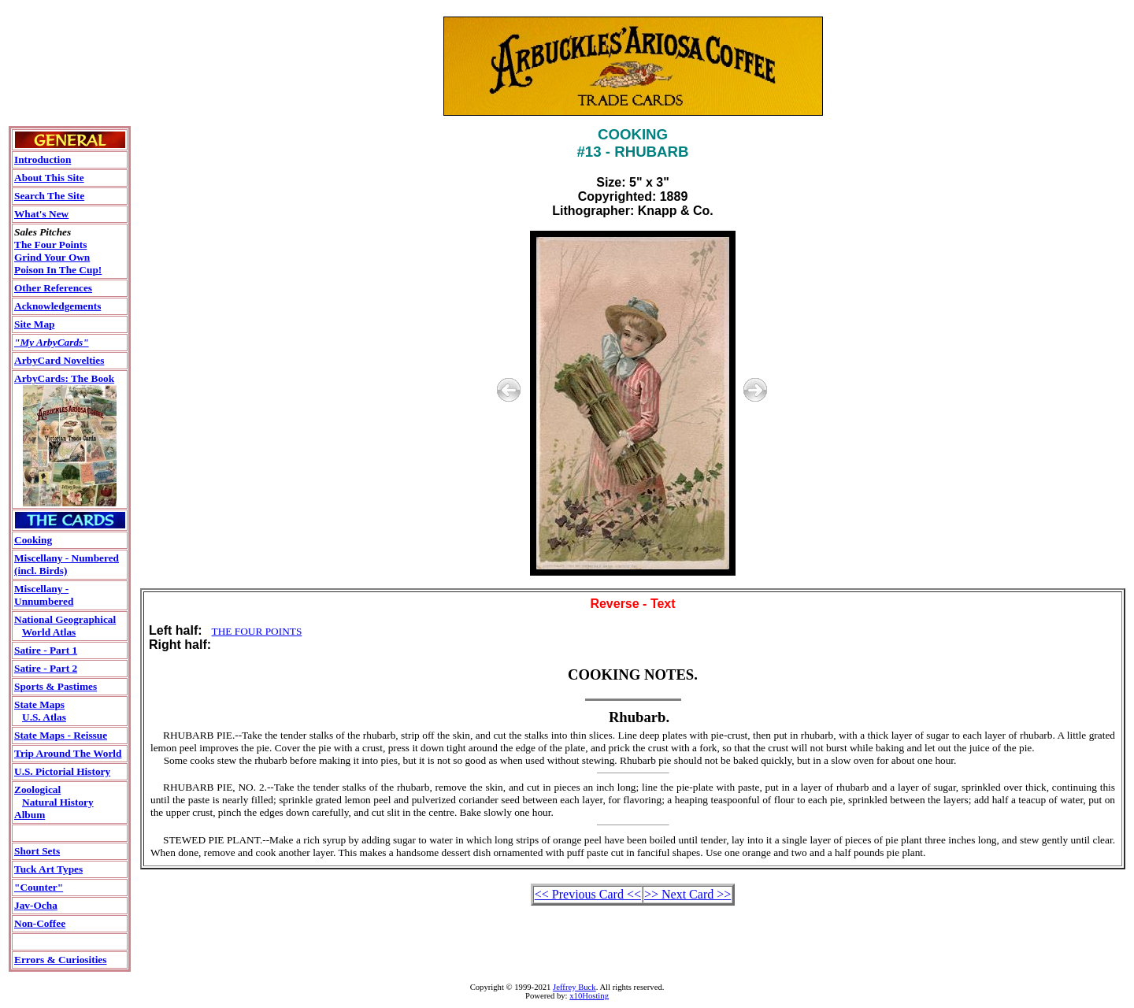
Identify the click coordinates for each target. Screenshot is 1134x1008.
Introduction (42, 159)
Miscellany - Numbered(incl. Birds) (66, 564)
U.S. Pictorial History (62, 771)
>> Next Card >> (687, 894)
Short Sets (37, 851)
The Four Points (50, 244)
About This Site (49, 177)
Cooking (33, 540)
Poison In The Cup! (58, 270)
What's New (41, 214)
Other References (53, 288)
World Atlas (49, 632)
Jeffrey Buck (574, 987)
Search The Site (49, 196)
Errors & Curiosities (60, 959)
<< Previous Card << (588, 894)
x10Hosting (589, 995)
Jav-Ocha (35, 905)
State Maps (39, 704)
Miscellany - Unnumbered (43, 595)
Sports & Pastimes (55, 686)
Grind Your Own (52, 257)
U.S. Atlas (44, 717)
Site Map (34, 324)
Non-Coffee (39, 923)
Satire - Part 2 (45, 668)
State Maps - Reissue (60, 735)
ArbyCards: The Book (64, 378)
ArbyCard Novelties (59, 360)
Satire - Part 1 (45, 650)
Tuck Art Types (48, 869)
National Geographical (65, 619)
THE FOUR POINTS (257, 631)
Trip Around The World (67, 753)
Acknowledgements (57, 306)
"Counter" (38, 887)
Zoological (37, 789)
